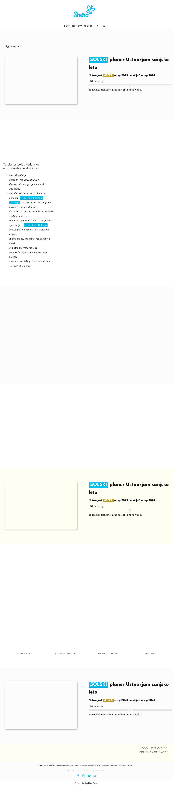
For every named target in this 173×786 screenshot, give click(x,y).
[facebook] (78, 776)
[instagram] (83, 776)
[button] (104, 26)
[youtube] (89, 776)
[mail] (95, 776)
